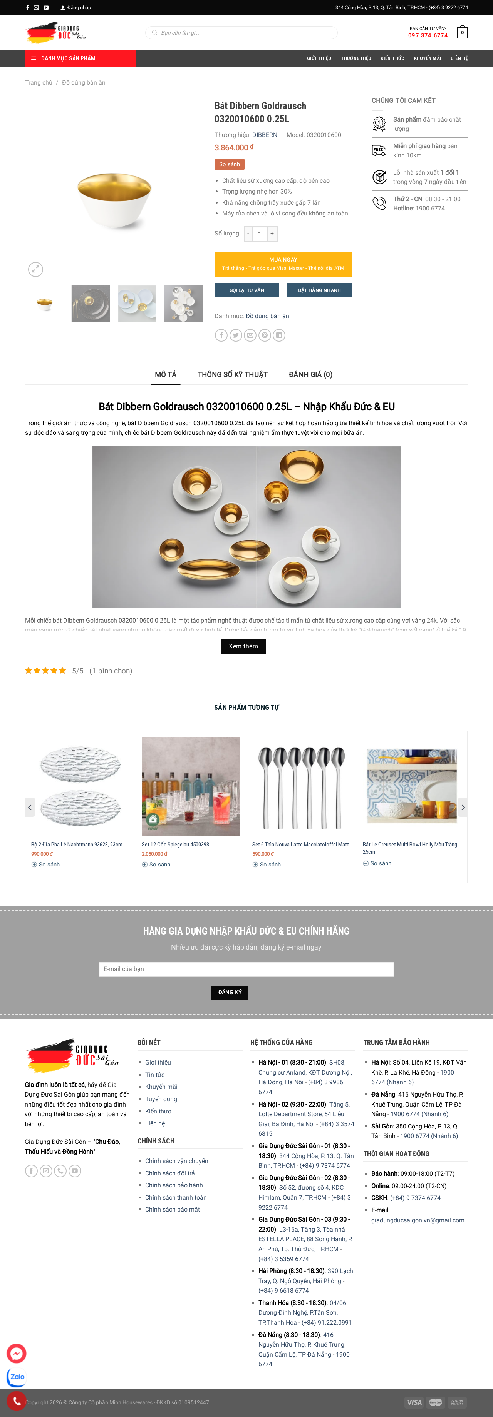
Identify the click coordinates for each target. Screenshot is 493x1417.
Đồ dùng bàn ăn (84, 82)
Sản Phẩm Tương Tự (246, 707)
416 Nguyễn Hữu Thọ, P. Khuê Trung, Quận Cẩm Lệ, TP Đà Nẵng (301, 1344)
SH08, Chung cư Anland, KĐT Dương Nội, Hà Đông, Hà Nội (305, 1072)
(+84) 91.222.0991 (327, 1322)
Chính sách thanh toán (176, 1197)
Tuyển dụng (161, 1099)
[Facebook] (27, 7)
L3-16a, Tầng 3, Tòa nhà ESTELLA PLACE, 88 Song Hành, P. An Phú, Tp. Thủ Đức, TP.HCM (305, 1239)
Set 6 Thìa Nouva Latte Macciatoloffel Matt (300, 844)
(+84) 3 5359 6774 (283, 1259)
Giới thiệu (158, 1062)
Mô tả (166, 375)
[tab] (166, 375)
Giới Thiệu (319, 58)
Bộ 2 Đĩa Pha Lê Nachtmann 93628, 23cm (76, 844)
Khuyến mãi (161, 1086)
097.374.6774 (428, 35)
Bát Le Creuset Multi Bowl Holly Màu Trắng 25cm (410, 848)
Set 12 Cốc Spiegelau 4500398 (175, 844)
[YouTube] (46, 7)
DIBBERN (264, 135)
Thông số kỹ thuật (233, 375)
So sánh (229, 164)
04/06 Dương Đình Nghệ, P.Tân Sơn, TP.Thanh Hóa (302, 1312)
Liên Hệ (459, 58)
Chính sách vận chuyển (176, 1161)
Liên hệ (155, 1123)
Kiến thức (392, 58)
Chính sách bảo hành (174, 1185)
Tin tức (154, 1074)
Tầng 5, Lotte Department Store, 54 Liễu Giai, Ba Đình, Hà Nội (304, 1114)
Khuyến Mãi (428, 58)
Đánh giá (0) (310, 375)
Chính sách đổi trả (170, 1173)
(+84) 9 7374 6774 (325, 1165)
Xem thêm (243, 646)
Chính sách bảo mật (172, 1209)
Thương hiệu (356, 58)
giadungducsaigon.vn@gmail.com (417, 1220)
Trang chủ (38, 82)
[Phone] (17, 1401)
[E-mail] (36, 7)
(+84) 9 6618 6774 (283, 1290)
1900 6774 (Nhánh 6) (420, 1114)
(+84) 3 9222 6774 (448, 7)
